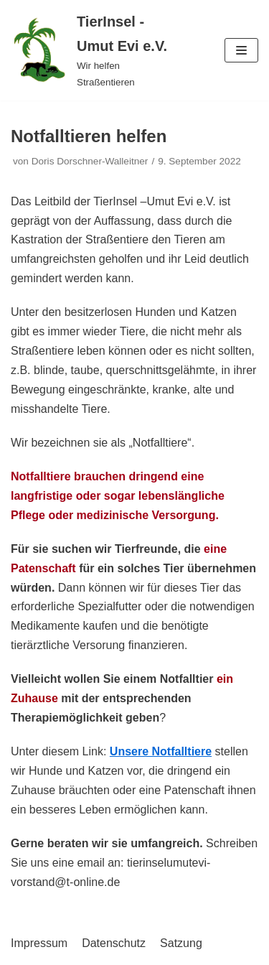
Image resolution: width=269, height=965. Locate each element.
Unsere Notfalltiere (161, 751)
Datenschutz (114, 943)
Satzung (181, 943)
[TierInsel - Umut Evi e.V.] (90, 50)
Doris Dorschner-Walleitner (90, 161)
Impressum (39, 943)
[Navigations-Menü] (241, 50)
